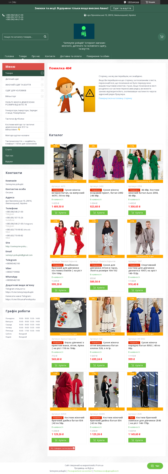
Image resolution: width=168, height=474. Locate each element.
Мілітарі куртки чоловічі (17, 135)
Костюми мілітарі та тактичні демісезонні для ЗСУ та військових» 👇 (19, 127)
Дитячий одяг (12, 79)
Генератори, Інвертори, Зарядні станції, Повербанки (21, 111)
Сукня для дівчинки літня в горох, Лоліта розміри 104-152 (104, 267)
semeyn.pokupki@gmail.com (19, 255)
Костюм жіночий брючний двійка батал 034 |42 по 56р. (68, 420)
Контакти (50, 56)
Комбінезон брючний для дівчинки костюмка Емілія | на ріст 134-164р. (67, 269)
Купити (62, 212)
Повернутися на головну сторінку (115, 98)
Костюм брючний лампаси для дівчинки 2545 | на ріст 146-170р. (144, 420)
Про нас (36, 56)
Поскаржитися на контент (80, 471)
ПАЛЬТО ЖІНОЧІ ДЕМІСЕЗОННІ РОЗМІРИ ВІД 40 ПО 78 (19, 103)
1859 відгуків (133, 2)
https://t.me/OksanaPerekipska (20, 299)
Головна (9, 56)
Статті (8, 149)
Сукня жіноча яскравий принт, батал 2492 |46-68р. (106, 192)
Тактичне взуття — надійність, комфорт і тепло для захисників (21, 142)
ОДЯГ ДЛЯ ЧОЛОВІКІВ (15, 90)
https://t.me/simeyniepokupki (19, 292)
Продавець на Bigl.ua (84, 468)
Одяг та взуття (122, 8)
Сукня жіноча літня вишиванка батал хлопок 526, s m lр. (104, 345)
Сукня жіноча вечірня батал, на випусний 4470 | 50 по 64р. (68, 192)
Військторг (10, 96)
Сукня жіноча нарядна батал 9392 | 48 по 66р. (144, 345)
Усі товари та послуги (61, 448)
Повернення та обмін (97, 56)
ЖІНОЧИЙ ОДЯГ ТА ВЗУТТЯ (18, 84)
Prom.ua (99, 465)
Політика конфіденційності (106, 471)
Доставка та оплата (71, 56)
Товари (23, 56)
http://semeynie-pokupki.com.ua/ (17, 246)
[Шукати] (45, 37)
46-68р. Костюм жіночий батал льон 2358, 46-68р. (143, 192)
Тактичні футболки (14, 118)
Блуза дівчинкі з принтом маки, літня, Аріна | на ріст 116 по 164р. (68, 345)
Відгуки (9, 161)
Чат (155, 466)
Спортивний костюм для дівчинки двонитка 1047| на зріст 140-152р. (142, 269)
